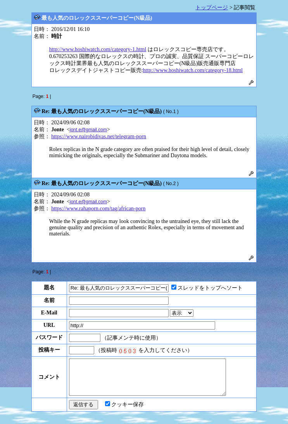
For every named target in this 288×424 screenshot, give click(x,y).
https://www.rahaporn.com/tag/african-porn (98, 208)
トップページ (211, 7)
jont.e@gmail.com (88, 129)
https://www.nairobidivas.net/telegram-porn (98, 136)
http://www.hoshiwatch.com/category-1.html (98, 49)
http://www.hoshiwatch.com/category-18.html (193, 70)
